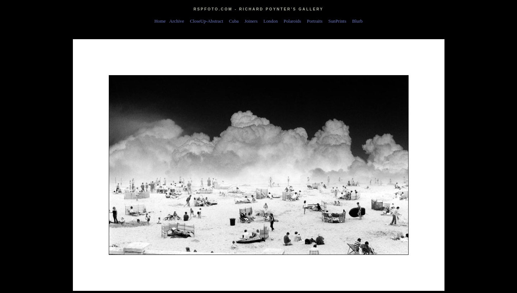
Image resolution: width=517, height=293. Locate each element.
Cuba (235, 21)
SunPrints (339, 21)
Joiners (252, 21)
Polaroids (293, 21)
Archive (177, 21)
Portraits (316, 21)
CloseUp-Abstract (207, 21)
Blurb (357, 21)
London (272, 21)
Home (160, 21)
